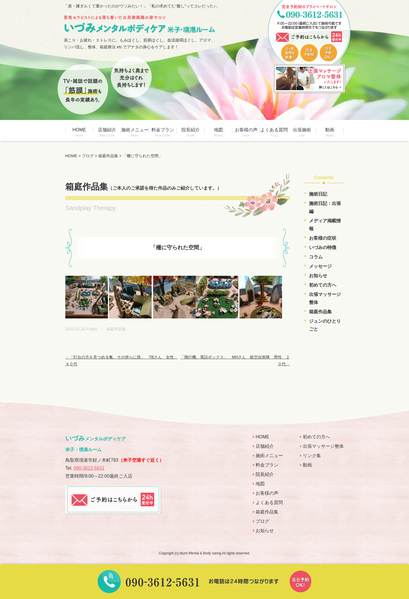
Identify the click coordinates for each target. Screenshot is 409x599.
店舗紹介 (107, 132)
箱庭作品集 (320, 311)
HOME (79, 132)
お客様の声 (246, 132)
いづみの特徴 (322, 247)
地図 (218, 132)
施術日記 (318, 194)
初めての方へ (322, 285)
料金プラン (163, 132)
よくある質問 (274, 132)
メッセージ (320, 266)
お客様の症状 (322, 238)
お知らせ (318, 275)
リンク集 (312, 455)
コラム (316, 256)
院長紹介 (190, 132)
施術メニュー (135, 132)
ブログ (262, 521)
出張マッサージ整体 (323, 446)
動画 (330, 132)
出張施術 (302, 132)
